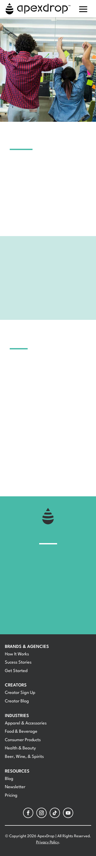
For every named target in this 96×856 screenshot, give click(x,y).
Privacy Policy (47, 842)
